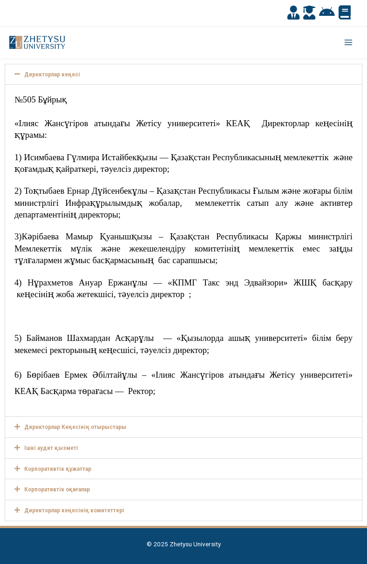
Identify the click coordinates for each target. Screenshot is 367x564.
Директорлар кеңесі (52, 74)
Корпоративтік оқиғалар (57, 489)
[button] (183, 74)
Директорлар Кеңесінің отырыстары (75, 426)
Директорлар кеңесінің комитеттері (74, 510)
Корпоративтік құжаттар (57, 468)
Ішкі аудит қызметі (51, 447)
